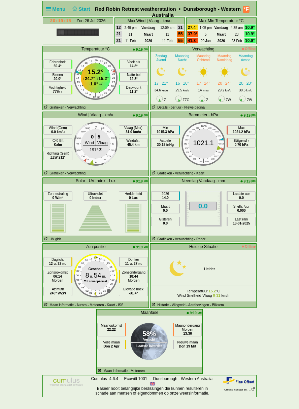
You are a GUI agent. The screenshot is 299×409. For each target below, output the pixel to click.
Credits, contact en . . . (239, 389)
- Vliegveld (178, 305)
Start (80, 9)
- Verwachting (75, 107)
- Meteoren (96, 305)
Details (159, 107)
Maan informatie (58, 305)
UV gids (52, 239)
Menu (57, 9)
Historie (160, 305)
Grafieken (53, 107)
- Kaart (199, 173)
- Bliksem (217, 305)
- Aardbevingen (198, 305)
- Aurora (81, 305)
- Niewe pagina (193, 107)
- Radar (199, 239)
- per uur (175, 107)
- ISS (119, 305)
